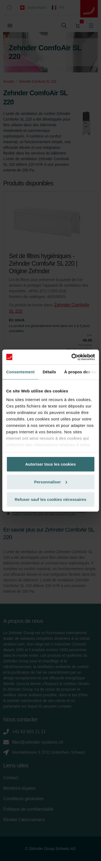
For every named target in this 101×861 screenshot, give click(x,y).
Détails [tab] (49, 372)
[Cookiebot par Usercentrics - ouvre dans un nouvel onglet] (72, 356)
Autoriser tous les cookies (50, 464)
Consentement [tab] (20, 372)
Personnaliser (50, 481)
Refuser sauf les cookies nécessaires (50, 499)
